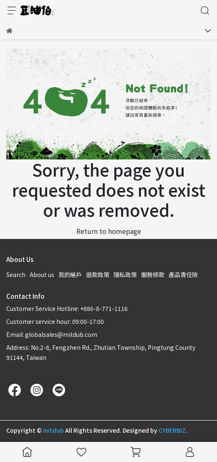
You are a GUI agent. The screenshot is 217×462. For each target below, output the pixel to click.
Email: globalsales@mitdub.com (51, 334)
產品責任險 (183, 274)
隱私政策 (125, 274)
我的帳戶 (70, 274)
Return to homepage (108, 231)
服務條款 (152, 274)
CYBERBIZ (172, 430)
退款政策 (97, 274)
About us (42, 274)
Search (15, 274)
